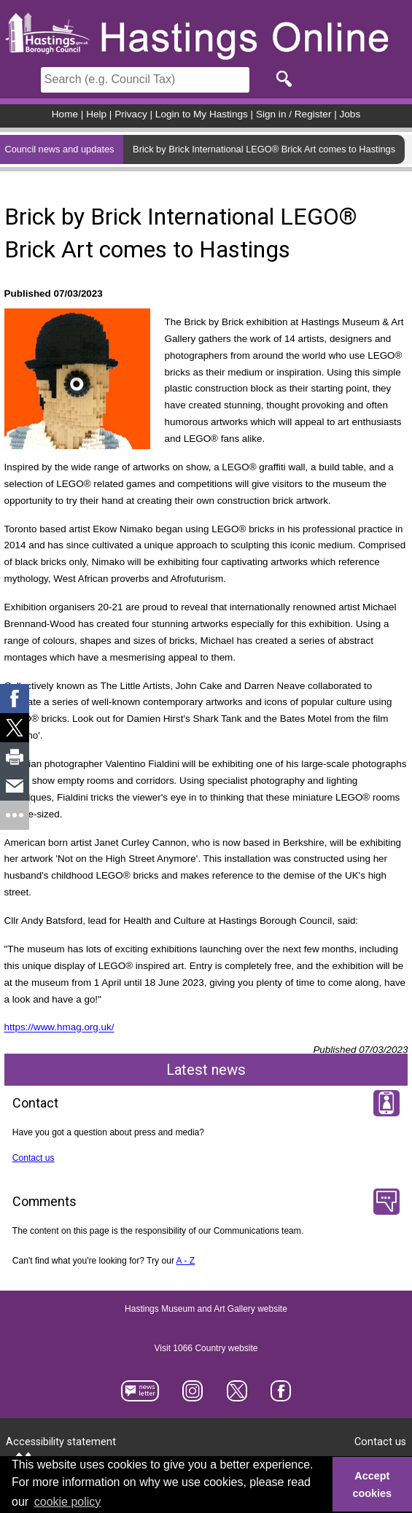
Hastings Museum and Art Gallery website (206, 1309)
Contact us (33, 1158)
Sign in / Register (294, 114)
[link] (14, 698)
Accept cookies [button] (372, 1484)
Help (96, 114)
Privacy (130, 114)
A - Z (185, 1261)
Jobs (350, 114)
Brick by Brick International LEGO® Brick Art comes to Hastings (264, 149)
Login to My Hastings (201, 114)
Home (65, 114)
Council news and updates (59, 149)
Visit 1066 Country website (206, 1348)
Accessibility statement (61, 1442)
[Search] (145, 80)
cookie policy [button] (67, 1502)
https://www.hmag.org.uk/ (59, 1027)
